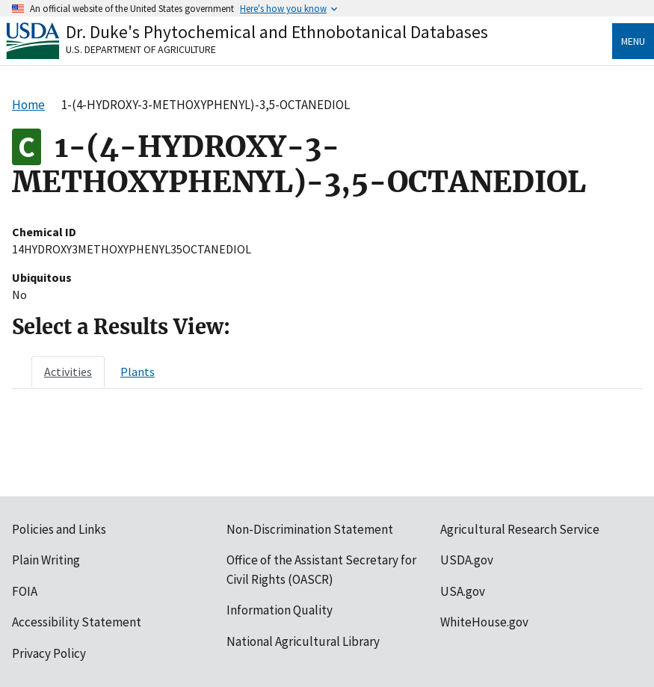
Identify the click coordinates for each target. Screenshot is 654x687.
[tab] (68, 371)
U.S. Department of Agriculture (141, 49)
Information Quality (279, 610)
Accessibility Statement (76, 622)
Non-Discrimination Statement (309, 529)
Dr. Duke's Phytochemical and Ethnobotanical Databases (277, 32)
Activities (68, 371)
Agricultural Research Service (519, 529)
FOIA (24, 591)
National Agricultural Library (303, 641)
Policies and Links (59, 529)
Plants (137, 371)
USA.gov (462, 591)
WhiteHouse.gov (484, 622)
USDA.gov (466, 560)
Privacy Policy (49, 653)
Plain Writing (46, 560)
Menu (633, 41)
